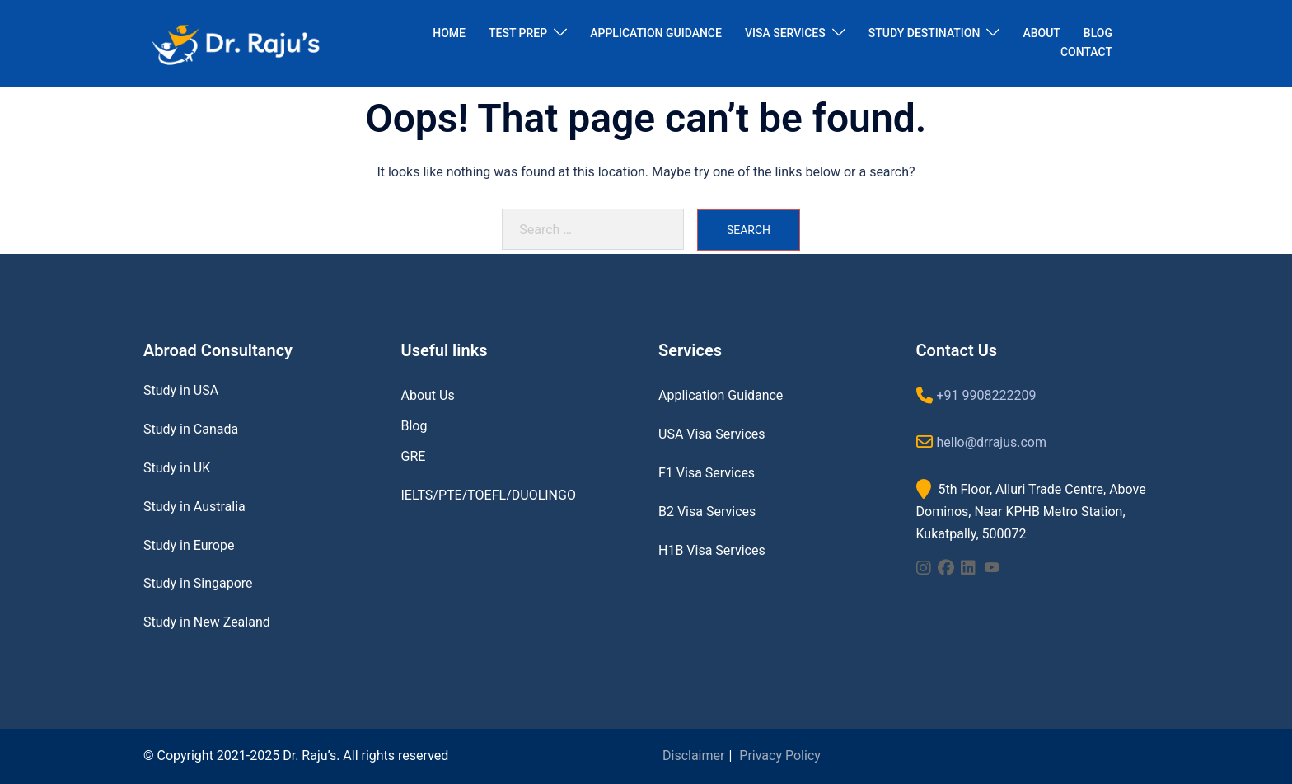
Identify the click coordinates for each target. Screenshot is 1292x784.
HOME (449, 33)
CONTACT (1086, 52)
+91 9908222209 (987, 395)
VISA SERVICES (785, 33)
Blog (414, 426)
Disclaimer (693, 755)
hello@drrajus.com (991, 442)
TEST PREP (518, 33)
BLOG (1098, 33)
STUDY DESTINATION (924, 33)
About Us (428, 395)
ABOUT (1041, 33)
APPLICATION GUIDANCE (656, 33)
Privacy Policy (780, 755)
